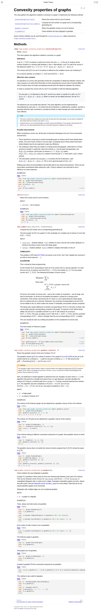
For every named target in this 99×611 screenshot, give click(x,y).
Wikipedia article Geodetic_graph (45, 483)
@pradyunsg (29, 608)
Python (24, 175)
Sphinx (21, 608)
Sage (18, 175)
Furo (35, 608)
